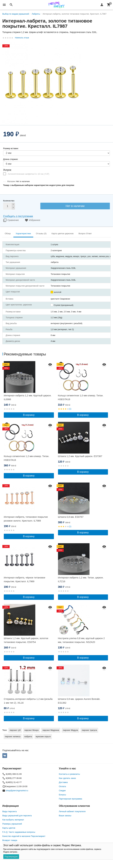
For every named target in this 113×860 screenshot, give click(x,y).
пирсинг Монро (31, 730)
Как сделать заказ (67, 778)
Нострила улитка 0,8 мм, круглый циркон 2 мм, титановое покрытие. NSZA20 (81, 640)
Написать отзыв (22, 38)
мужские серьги (43, 736)
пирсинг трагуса (89, 730)
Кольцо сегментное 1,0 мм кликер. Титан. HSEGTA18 (80, 397)
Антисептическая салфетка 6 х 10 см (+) (28, 174)
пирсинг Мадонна (50, 730)
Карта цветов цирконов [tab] (62, 233)
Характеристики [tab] (23, 233)
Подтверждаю (11, 856)
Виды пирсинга (9, 811)
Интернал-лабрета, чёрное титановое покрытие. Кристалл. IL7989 (24, 579)
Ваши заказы (65, 815)
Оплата (62, 786)
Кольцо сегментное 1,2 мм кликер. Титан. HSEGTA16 (26, 458)
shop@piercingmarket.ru (17, 790)
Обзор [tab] (8, 233)
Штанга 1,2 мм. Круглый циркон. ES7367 (80, 456)
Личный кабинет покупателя (72, 811)
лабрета (28, 736)
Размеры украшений (12, 824)
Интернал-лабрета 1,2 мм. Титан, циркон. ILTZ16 (81, 579)
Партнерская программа (70, 799)
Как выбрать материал (13, 819)
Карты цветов (8, 828)
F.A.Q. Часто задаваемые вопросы (18, 832)
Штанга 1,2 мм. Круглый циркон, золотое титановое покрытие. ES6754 (26, 640)
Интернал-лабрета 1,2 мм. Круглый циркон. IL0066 (27, 397)
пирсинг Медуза (70, 730)
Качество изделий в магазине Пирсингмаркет (23, 836)
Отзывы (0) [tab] (41, 233)
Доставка (63, 782)
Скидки (62, 790)
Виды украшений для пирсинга (17, 815)
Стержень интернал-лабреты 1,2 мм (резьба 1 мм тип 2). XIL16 (28, 701)
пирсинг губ (15, 730)
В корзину (29, 415)
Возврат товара (9, 840)
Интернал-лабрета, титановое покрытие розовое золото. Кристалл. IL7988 (26, 518)
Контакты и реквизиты (69, 774)
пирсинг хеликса (12, 736)
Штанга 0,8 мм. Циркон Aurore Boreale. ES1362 (79, 701)
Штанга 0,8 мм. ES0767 (71, 516)
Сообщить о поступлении (18, 216)
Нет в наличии (75, 206)
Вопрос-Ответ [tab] (85, 233)
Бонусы (62, 794)
